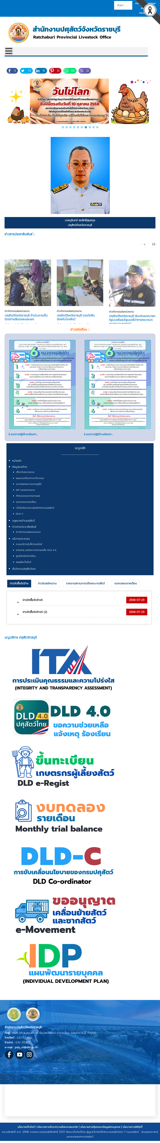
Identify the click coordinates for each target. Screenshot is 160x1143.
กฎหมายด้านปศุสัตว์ (23, 525)
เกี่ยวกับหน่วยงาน (25, 476)
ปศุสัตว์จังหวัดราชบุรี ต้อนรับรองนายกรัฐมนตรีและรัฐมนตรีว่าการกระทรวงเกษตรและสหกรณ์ (132, 308)
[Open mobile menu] (9, 51)
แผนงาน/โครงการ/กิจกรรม (30, 482)
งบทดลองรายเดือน (26, 505)
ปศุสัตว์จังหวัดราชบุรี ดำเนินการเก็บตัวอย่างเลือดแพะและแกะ (26, 306)
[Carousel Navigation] (149, 244)
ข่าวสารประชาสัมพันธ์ (24, 531)
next (151, 244)
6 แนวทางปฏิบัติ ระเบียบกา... (23, 438)
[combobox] (123, 5)
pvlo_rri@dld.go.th (26, 1051)
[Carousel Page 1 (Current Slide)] (142, 244)
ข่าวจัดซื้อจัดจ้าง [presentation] (19, 587)
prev (148, 244)
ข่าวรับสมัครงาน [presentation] (47, 587)
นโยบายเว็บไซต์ (26, 1131)
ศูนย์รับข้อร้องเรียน (26, 560)
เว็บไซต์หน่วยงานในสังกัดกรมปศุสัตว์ (35, 511)
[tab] (19, 587)
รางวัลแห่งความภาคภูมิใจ (29, 488)
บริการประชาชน (21, 543)
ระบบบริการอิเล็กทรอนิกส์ (29, 548)
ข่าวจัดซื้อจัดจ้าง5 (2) (35, 616)
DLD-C (19, 517)
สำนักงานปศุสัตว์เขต (24, 573)
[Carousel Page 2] (144, 244)
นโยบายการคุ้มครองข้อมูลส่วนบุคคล (100, 1131)
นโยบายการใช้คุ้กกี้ (132, 1131)
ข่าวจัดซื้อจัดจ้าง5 (33, 604)
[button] (63, 127)
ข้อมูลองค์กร (19, 471)
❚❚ (153, 244)
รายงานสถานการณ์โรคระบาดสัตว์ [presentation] (85, 587)
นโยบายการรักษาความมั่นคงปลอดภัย (57, 1131)
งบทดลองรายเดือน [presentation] (125, 587)
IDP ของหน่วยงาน (25, 494)
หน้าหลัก (16, 465)
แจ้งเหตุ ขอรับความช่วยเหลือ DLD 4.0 (36, 554)
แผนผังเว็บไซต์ (23, 566)
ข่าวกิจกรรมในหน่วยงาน (17, 300)
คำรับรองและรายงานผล (28, 499)
